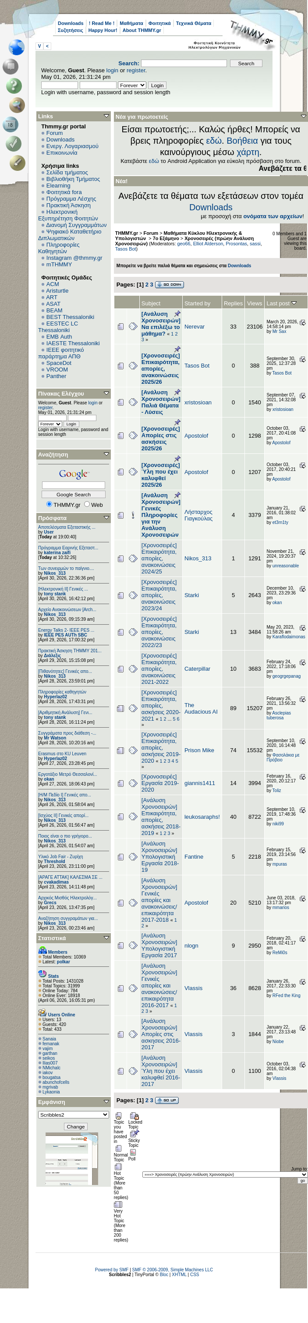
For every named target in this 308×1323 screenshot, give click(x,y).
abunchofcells (55, 1082)
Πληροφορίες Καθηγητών (59, 248)
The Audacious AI (201, 708)
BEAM (54, 310)
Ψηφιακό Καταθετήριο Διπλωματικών (69, 234)
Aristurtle (57, 290)
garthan (49, 1053)
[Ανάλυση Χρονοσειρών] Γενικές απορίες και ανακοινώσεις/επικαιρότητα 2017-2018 (159, 900)
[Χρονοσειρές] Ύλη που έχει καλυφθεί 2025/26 (161, 475)
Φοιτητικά (160, 23)
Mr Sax (280, 331)
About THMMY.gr (142, 30)
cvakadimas (56, 882)
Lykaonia (51, 1092)
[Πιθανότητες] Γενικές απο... (65, 671)
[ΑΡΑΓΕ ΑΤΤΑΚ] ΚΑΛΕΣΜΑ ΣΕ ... (70, 877)
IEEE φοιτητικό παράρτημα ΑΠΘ (61, 353)
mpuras (280, 864)
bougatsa (51, 1077)
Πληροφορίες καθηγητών (62, 692)
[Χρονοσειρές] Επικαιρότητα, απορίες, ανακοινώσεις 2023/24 (159, 595)
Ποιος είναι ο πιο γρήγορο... (65, 836)
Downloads (71, 23)
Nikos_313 (54, 573)
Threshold (54, 861)
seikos (48, 1058)
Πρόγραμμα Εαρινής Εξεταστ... (68, 547)
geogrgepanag (287, 676)
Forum (54, 133)
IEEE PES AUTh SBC (65, 635)
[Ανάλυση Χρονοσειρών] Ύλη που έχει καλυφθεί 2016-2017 (161, 1070)
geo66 (183, 243)
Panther (56, 376)
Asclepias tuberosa (278, 715)
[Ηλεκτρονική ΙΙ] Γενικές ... (63, 589)
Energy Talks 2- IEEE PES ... (66, 630)
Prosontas (236, 243)
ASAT (53, 304)
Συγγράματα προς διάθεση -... (67, 733)
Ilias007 (49, 1063)
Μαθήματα (131, 23)
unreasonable (286, 565)
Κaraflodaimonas (289, 636)
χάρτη (248, 152)
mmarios (281, 907)
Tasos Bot (125, 248)
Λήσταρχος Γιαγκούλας (198, 515)
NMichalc (51, 1067)
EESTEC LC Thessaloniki (58, 326)
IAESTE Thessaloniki (73, 343)
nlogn (191, 945)
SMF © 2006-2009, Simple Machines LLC (172, 1269)
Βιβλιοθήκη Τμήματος (73, 179)
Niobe (278, 1041)
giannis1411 (199, 783)
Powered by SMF (112, 1269)
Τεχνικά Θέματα (194, 23)
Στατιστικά (52, 938)
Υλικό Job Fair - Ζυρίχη (60, 856)
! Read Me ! (102, 23)
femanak (50, 1043)
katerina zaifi (57, 552)
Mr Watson (55, 738)
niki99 (278, 823)
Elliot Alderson (208, 243)
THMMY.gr (126, 233)
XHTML (179, 1274)
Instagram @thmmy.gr (74, 258)
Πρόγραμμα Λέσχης (71, 198)
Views (254, 303)
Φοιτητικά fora (64, 192)
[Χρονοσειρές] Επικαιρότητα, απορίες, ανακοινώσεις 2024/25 (159, 558)
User (48, 532)
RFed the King (287, 995)
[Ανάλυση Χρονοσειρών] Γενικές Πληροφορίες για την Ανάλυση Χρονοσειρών (161, 515)
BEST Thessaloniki (70, 317)
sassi (255, 243)
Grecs (50, 902)
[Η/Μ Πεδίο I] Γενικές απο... (64, 794)
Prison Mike (199, 750)
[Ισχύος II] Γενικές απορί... (63, 815)
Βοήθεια (242, 140)
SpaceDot (58, 363)
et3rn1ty (280, 522)
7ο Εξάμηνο (166, 238)
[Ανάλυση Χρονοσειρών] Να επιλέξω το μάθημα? (161, 324)
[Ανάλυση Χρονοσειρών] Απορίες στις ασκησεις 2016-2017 (161, 1034)
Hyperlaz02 (55, 696)
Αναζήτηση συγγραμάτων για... (68, 918)
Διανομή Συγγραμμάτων (76, 225)
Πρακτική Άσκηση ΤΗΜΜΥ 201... (70, 650)
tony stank (55, 593)
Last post (281, 303)
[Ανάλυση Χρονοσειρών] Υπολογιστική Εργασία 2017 (159, 945)
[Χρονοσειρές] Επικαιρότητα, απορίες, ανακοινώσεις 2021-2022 (159, 668)
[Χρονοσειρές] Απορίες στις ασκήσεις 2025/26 (161, 438)
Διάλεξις (52, 655)
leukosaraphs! (202, 817)
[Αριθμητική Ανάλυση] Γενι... (65, 712)
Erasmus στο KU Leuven (62, 753)
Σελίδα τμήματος (67, 172)
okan (49, 779)
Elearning (58, 185)
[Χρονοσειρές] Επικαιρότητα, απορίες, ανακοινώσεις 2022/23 (159, 632)
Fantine (193, 856)
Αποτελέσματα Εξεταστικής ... (67, 527)
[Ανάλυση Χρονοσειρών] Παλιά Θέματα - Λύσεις (161, 402)
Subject (151, 303)
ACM (52, 284)
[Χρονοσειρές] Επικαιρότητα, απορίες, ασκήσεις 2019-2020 (161, 747)
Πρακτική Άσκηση (68, 205)
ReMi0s (280, 952)
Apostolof (196, 435)
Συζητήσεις (70, 30)
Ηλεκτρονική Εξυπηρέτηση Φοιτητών (68, 215)
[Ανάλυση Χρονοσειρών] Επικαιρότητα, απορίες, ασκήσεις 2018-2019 (161, 816)
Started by (197, 303)
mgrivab (50, 1087)
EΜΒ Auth (59, 336)
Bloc (164, 1274)
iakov (47, 1072)
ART (51, 297)
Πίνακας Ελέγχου (61, 393)
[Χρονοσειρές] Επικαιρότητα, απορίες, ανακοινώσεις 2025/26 (161, 368)
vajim (47, 1048)
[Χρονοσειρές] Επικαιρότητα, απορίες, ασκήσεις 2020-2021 (161, 705)
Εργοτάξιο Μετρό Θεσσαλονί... (67, 774)
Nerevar (194, 326)
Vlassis (193, 988)
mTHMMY (59, 264)
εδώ (214, 140)
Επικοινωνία (62, 152)
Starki (191, 595)
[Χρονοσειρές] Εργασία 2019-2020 (160, 783)
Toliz (277, 790)
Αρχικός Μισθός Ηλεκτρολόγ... (67, 897)
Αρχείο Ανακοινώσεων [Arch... (67, 609)
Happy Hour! (103, 30)
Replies (233, 303)
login (112, 70)
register (136, 70)
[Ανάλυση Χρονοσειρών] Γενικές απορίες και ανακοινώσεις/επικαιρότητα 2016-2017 (159, 985)
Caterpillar (197, 668)
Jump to (299, 1169)
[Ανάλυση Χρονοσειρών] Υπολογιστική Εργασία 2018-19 (160, 856)
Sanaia (49, 1038)
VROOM (57, 369)
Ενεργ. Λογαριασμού (72, 146)
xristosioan (198, 402)
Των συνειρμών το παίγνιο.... (66, 568)
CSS (194, 1274)
